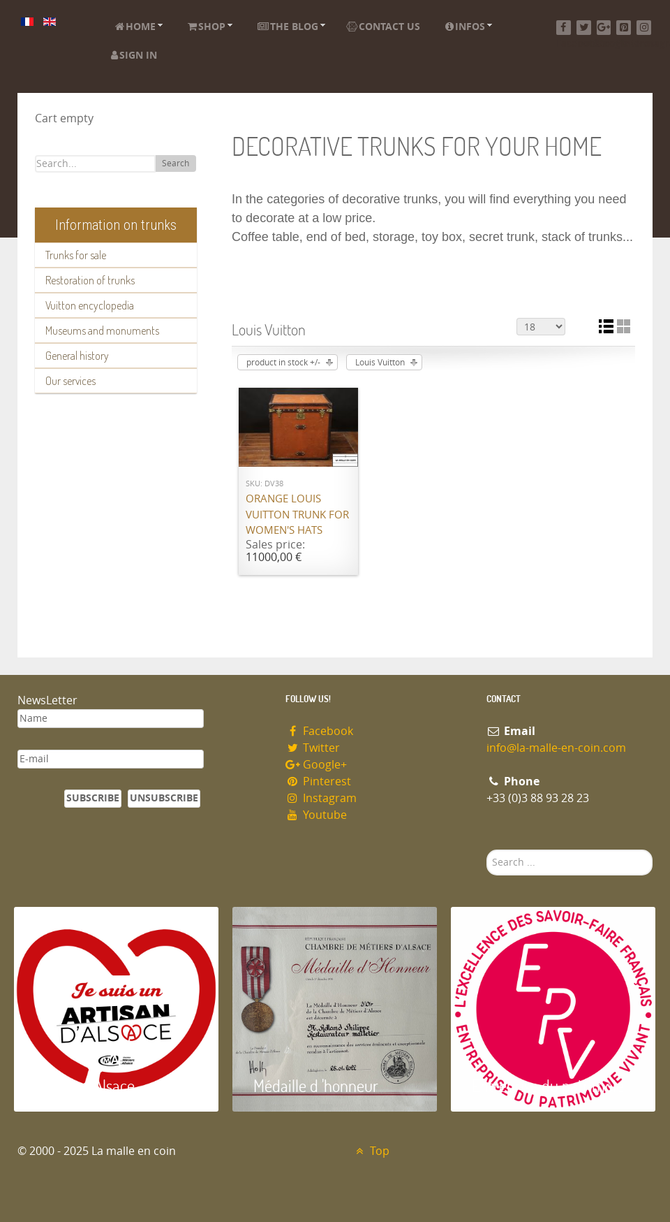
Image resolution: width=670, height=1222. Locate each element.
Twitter (312, 748)
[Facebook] (563, 27)
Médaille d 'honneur (315, 1085)
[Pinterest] (623, 27)
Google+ (316, 764)
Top (370, 1151)
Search (175, 163)
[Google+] (604, 27)
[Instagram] (643, 27)
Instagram (321, 798)
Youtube (316, 815)
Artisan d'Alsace (85, 1085)
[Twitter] (583, 27)
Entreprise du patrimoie (548, 1085)
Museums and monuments (102, 330)
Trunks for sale (75, 255)
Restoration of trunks (90, 280)
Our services (70, 381)
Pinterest (318, 781)
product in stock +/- (283, 363)
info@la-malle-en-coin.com (556, 748)
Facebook (319, 731)
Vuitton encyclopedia (89, 305)
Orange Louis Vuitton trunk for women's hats (297, 515)
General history (77, 356)
